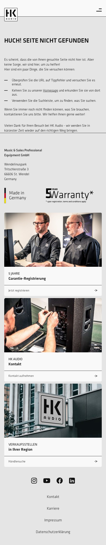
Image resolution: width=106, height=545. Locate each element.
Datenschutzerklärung (53, 531)
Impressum (53, 520)
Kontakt (53, 496)
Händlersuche (17, 461)
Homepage (50, 90)
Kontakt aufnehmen (21, 376)
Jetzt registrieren (18, 290)
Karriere (53, 508)
